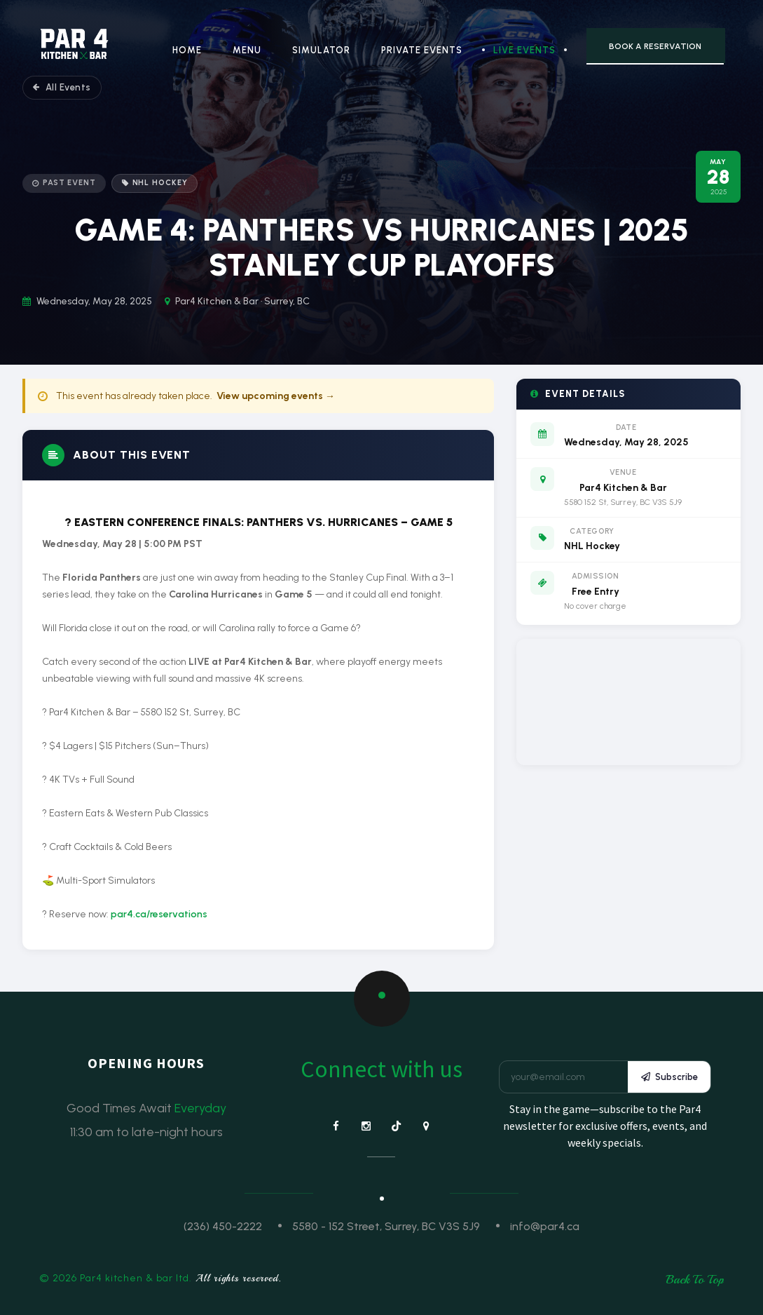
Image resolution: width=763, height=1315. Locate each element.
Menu (247, 50)
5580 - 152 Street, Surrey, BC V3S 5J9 (386, 1226)
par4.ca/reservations (159, 914)
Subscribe (669, 1077)
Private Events (421, 50)
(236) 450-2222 (223, 1226)
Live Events (524, 50)
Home (187, 50)
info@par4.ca (544, 1226)
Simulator (321, 50)
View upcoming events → (275, 396)
